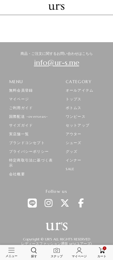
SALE (70, 169)
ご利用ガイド (21, 107)
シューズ (74, 142)
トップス (74, 99)
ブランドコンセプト (27, 142)
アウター (74, 134)
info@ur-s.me (56, 62)
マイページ (19, 99)
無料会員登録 (21, 90)
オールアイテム (79, 90)
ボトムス (74, 107)
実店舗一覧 (19, 134)
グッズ (72, 151)
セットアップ (77, 125)
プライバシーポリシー (29, 151)
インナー (74, 160)
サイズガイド (21, 125)
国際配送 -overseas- (28, 116)
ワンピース (76, 116)
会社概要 (17, 174)
